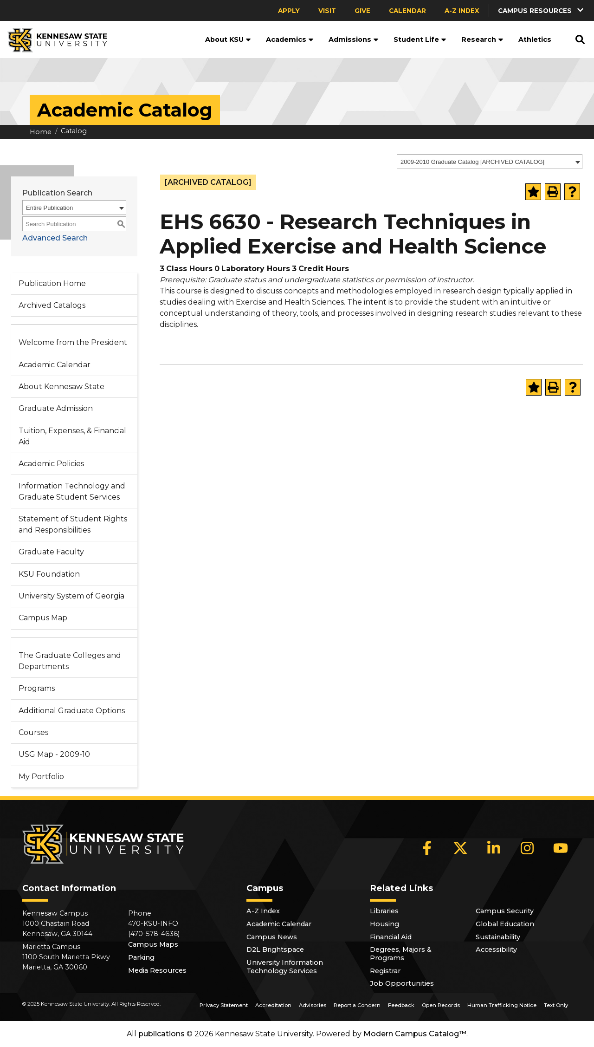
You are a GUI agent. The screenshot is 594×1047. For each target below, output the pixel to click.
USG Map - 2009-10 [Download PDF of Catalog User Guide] (54, 754)
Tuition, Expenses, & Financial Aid (72, 436)
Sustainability (498, 937)
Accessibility (496, 949)
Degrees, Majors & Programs (401, 953)
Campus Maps (153, 944)
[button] (541, 10)
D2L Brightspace (275, 949)
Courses (33, 732)
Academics (290, 39)
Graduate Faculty (51, 551)
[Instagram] (527, 848)
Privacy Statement (224, 1005)
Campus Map (43, 617)
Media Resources (157, 970)
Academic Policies (51, 463)
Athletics (534, 39)
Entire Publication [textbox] (49, 207)
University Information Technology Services (284, 966)
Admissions (354, 39)
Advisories (312, 1005)
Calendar (407, 10)
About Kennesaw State (61, 386)
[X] (460, 848)
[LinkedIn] (494, 848)
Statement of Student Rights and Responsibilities (73, 524)
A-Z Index (462, 10)
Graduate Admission (56, 408)
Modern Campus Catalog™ (414, 1033)
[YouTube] (560, 848)
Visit (327, 10)
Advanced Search (55, 238)
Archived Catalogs (52, 305)
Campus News (271, 937)
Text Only (556, 1005)
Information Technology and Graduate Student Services (72, 491)
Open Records (441, 1005)
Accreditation (273, 1005)
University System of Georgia (71, 596)
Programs (37, 688)
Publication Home (52, 283)
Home (41, 132)
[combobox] (489, 161)
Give (362, 10)
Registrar (385, 971)
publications (161, 1033)
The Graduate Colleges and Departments (70, 661)
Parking (141, 957)
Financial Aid (391, 937)
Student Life (420, 39)
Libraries (384, 911)
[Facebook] (427, 848)
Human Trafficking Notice (501, 1005)
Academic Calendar (54, 364)
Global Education (505, 924)
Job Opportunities (402, 983)
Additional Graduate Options (72, 710)
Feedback (401, 1005)
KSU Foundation (49, 574)
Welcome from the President (73, 342)
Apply (289, 10)
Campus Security (505, 911)
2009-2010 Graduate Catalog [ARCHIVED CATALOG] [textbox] (472, 161)
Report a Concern (357, 1005)
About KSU (228, 39)
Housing (384, 924)
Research (482, 39)
